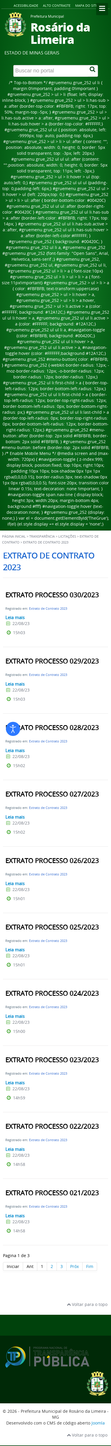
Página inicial (14, 536)
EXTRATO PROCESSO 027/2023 (52, 794)
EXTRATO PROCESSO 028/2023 (52, 727)
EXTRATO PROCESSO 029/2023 (52, 661)
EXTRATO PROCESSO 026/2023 (52, 860)
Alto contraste (56, 5)
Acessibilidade (26, 5)
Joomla (98, 1423)
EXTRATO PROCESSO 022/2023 (52, 1126)
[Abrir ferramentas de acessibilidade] (13, 729)
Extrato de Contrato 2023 (48, 608)
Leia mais (15, 617)
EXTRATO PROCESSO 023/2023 (52, 1060)
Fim (89, 1266)
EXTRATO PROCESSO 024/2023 (52, 993)
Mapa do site (86, 5)
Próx (74, 1266)
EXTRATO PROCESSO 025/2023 (52, 927)
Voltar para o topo (87, 1304)
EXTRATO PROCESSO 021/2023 (52, 1193)
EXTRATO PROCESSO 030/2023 (52, 595)
